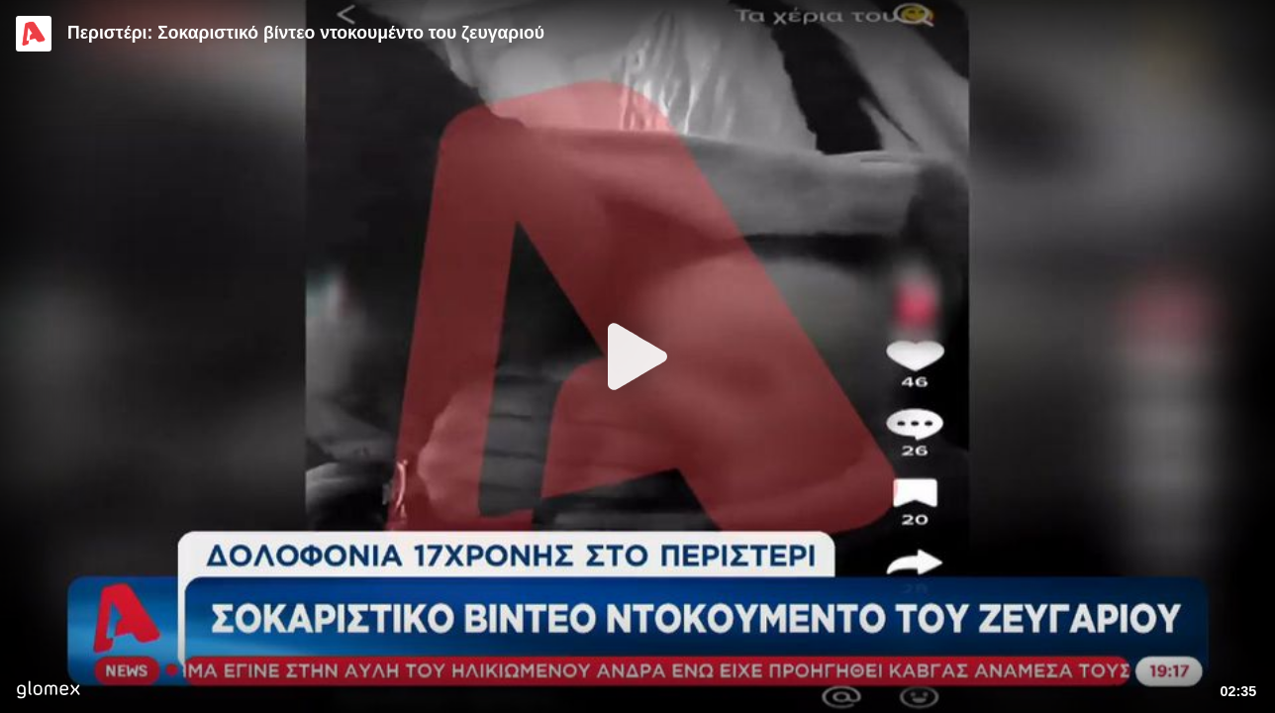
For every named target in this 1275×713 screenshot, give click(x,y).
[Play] (637, 356)
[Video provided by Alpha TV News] (33, 33)
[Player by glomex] (48, 691)
